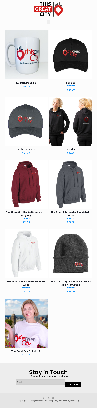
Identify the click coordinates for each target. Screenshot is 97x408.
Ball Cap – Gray (26, 149)
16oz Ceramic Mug (26, 82)
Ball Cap (71, 82)
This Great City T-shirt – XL (26, 351)
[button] (48, 22)
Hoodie (71, 149)
